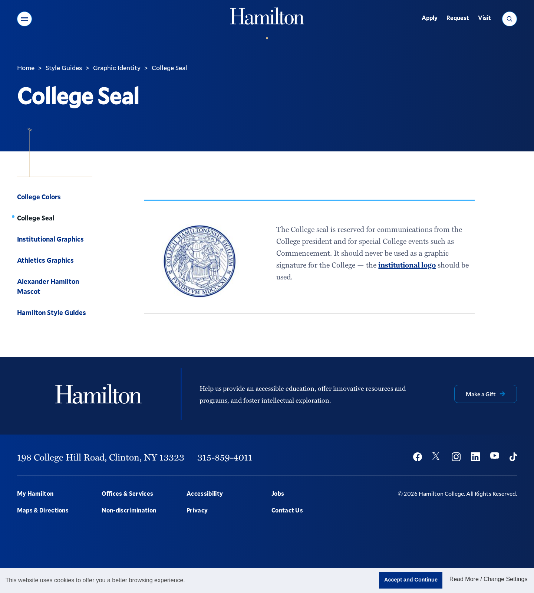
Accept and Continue (411, 580)
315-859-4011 (224, 456)
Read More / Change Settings (488, 579)
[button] (24, 19)
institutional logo (407, 264)
